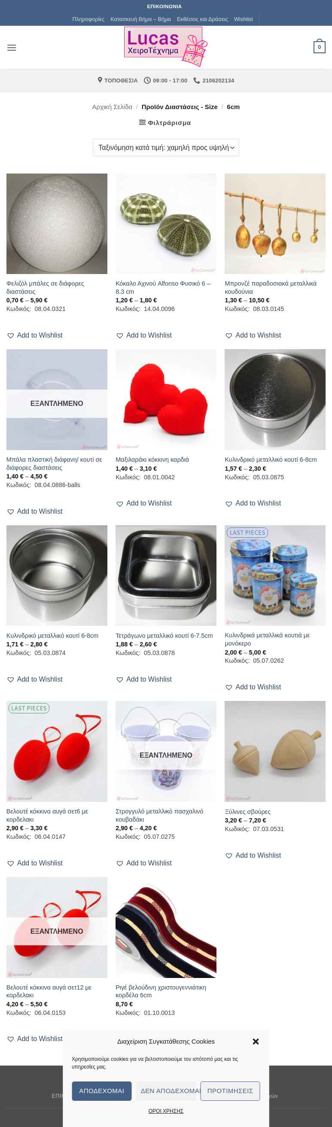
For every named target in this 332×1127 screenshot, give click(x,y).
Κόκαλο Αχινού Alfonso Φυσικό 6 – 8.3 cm (163, 287)
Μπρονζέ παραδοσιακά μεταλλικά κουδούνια (271, 287)
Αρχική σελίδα (112, 106)
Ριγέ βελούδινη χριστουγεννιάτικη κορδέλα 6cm (161, 991)
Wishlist (243, 19)
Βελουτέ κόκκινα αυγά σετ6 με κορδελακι (47, 815)
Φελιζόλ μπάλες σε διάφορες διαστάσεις (45, 287)
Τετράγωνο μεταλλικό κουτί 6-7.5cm (164, 635)
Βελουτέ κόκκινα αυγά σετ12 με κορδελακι (48, 991)
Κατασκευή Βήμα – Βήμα (140, 19)
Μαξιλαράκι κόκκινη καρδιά (152, 459)
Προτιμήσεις (230, 1090)
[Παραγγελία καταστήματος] (166, 147)
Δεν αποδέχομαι (168, 1090)
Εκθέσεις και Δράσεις (202, 19)
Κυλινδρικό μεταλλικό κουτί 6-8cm (271, 459)
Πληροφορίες (89, 19)
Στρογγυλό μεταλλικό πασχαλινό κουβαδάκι (159, 815)
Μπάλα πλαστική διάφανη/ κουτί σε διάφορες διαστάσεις (54, 463)
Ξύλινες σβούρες (248, 811)
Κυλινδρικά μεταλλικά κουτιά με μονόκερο (267, 639)
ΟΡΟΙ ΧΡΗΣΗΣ (166, 1111)
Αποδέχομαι (101, 1090)
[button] (256, 1041)
